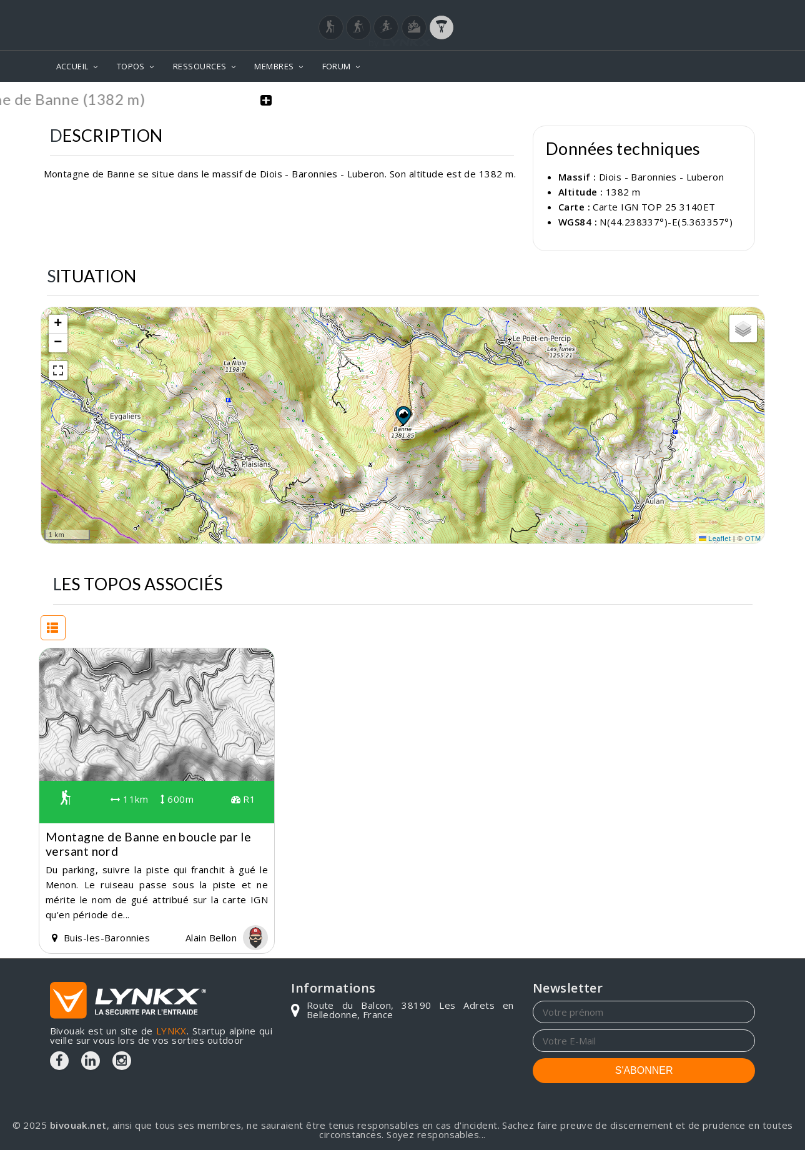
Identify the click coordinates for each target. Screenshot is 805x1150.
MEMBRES (274, 66)
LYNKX (171, 1030)
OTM (753, 538)
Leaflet (715, 538)
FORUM (336, 66)
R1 (243, 799)
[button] (403, 415)
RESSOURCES (200, 66)
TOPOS (131, 66)
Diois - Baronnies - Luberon (661, 177)
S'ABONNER (644, 1070)
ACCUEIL (72, 66)
